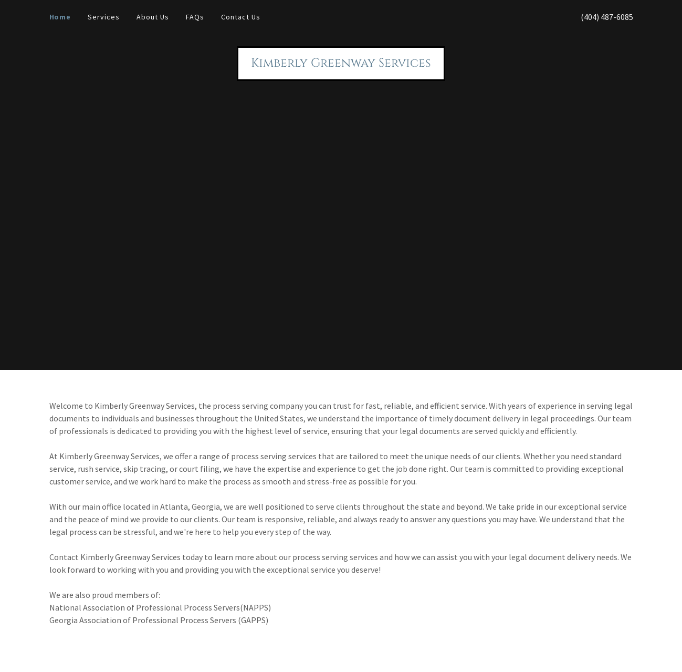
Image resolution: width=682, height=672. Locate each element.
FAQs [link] (195, 17)
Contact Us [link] (240, 17)
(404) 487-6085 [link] (607, 17)
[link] (341, 63)
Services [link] (104, 17)
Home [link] (60, 17)
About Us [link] (153, 17)
